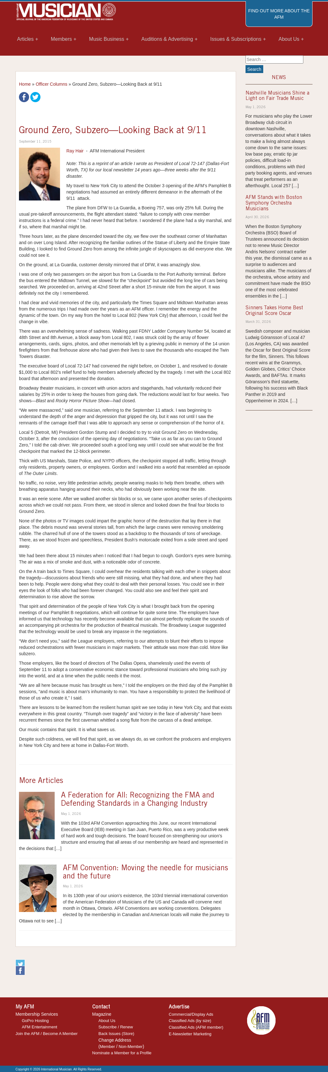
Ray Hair (74, 150)
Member (107, 1046)
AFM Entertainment (39, 1027)
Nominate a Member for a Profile (122, 1052)
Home (25, 84)
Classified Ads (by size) (190, 1020)
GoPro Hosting (35, 1020)
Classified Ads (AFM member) (196, 1027)
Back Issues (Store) (116, 1033)
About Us (107, 1020)
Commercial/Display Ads (191, 1014)
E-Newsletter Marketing (190, 1034)
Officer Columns (51, 84)
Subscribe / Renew (116, 1027)
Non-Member (131, 1046)
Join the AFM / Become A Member (46, 1033)
